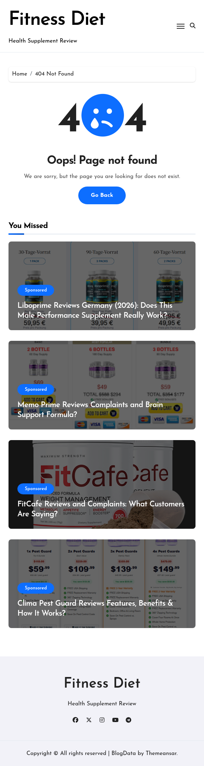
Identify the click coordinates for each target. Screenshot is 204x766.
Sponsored (36, 290)
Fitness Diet (57, 20)
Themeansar (161, 753)
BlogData (124, 753)
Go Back (102, 195)
